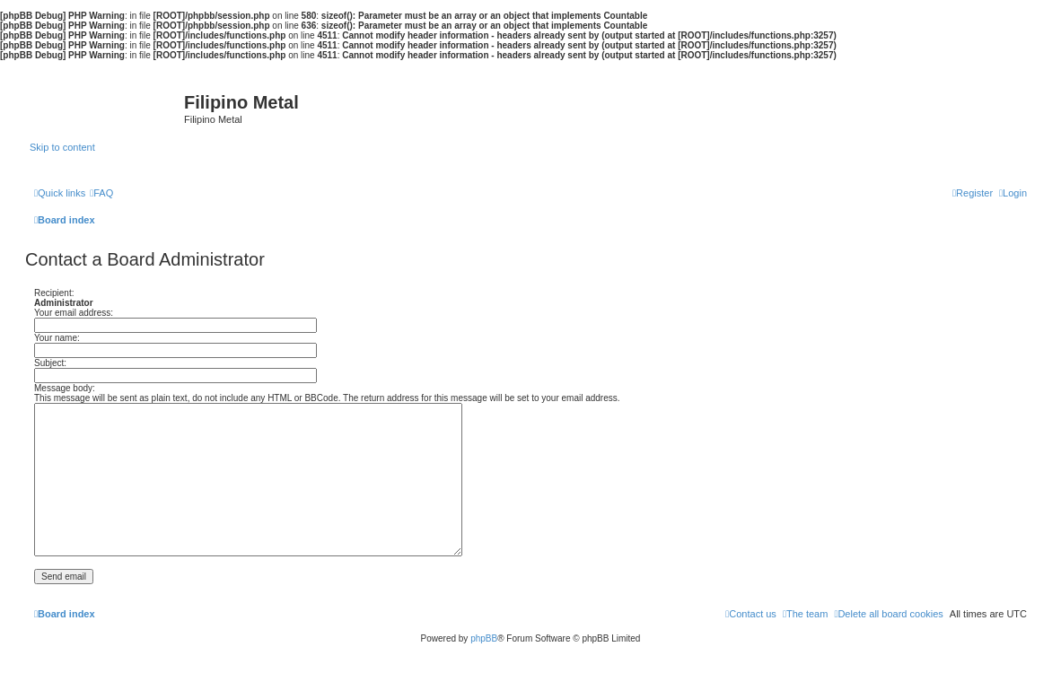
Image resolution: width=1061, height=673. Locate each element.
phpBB (483, 638)
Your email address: (73, 313)
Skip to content (62, 147)
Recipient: (54, 293)
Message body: (64, 388)
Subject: (50, 363)
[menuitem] (101, 193)
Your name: (57, 338)
